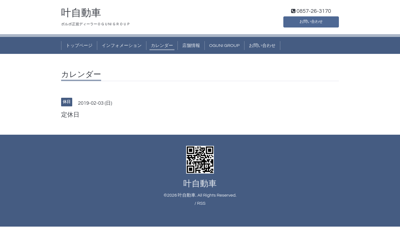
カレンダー (162, 46)
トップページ (79, 46)
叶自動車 (81, 14)
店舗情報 (191, 46)
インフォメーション (122, 46)
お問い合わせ (311, 22)
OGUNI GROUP (224, 46)
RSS (201, 204)
